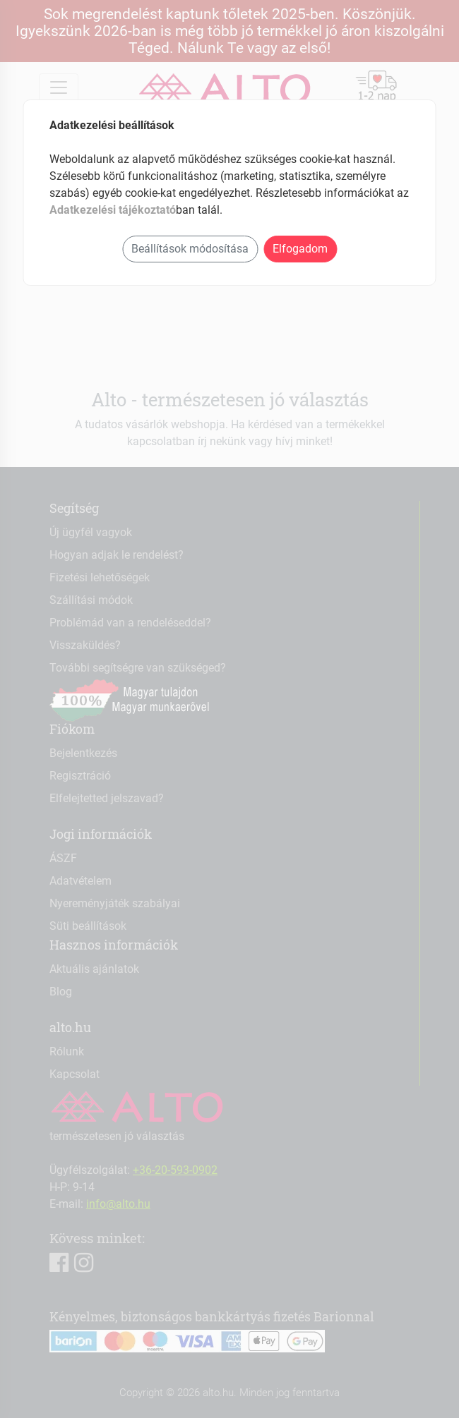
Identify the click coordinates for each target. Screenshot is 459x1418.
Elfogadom (300, 248)
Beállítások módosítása (190, 248)
